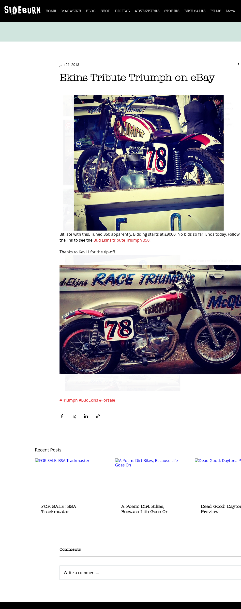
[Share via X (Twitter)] (74, 416)
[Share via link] (98, 416)
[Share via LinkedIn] (86, 416)
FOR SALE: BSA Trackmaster (58, 509)
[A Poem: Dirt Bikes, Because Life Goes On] (150, 478)
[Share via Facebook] (62, 416)
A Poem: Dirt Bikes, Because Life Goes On (145, 509)
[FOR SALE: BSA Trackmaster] (70, 478)
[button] (71, 12)
